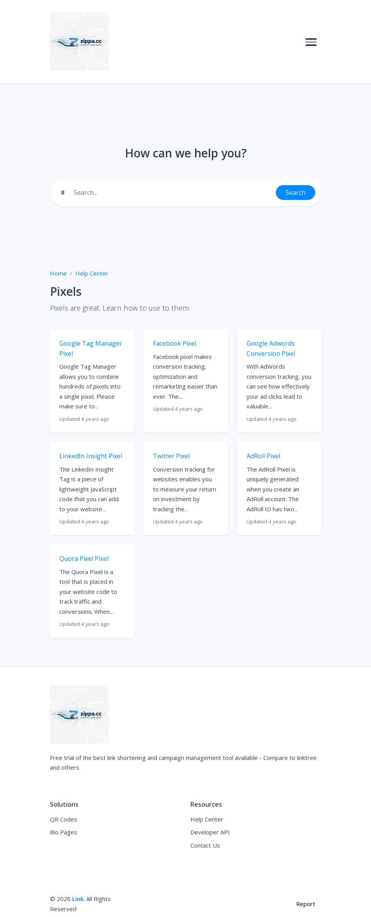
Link (77, 899)
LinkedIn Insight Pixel (90, 456)
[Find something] (172, 193)
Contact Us (205, 845)
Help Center (91, 273)
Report (305, 904)
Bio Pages (63, 832)
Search (295, 192)
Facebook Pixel (174, 343)
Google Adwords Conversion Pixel (271, 348)
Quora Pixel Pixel (83, 558)
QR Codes (63, 819)
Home (58, 273)
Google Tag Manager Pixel (90, 348)
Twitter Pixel (171, 456)
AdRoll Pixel (263, 456)
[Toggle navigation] (311, 41)
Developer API (210, 832)
